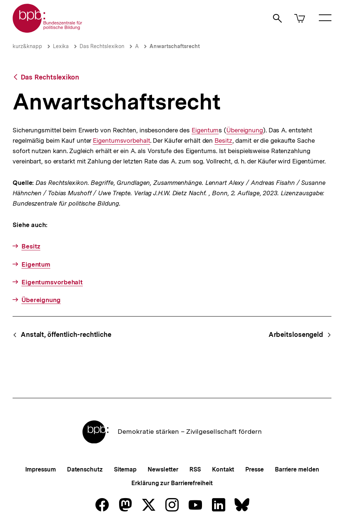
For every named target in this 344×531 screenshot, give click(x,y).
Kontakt (223, 469)
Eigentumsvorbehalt (121, 141)
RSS (195, 469)
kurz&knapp (27, 46)
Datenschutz (85, 469)
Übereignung (244, 130)
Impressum (40, 469)
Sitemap (125, 469)
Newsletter (163, 469)
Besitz (223, 141)
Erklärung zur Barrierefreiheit (171, 483)
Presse (254, 469)
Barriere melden (297, 469)
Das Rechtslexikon (102, 46)
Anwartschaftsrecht (174, 46)
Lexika (61, 46)
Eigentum (205, 130)
